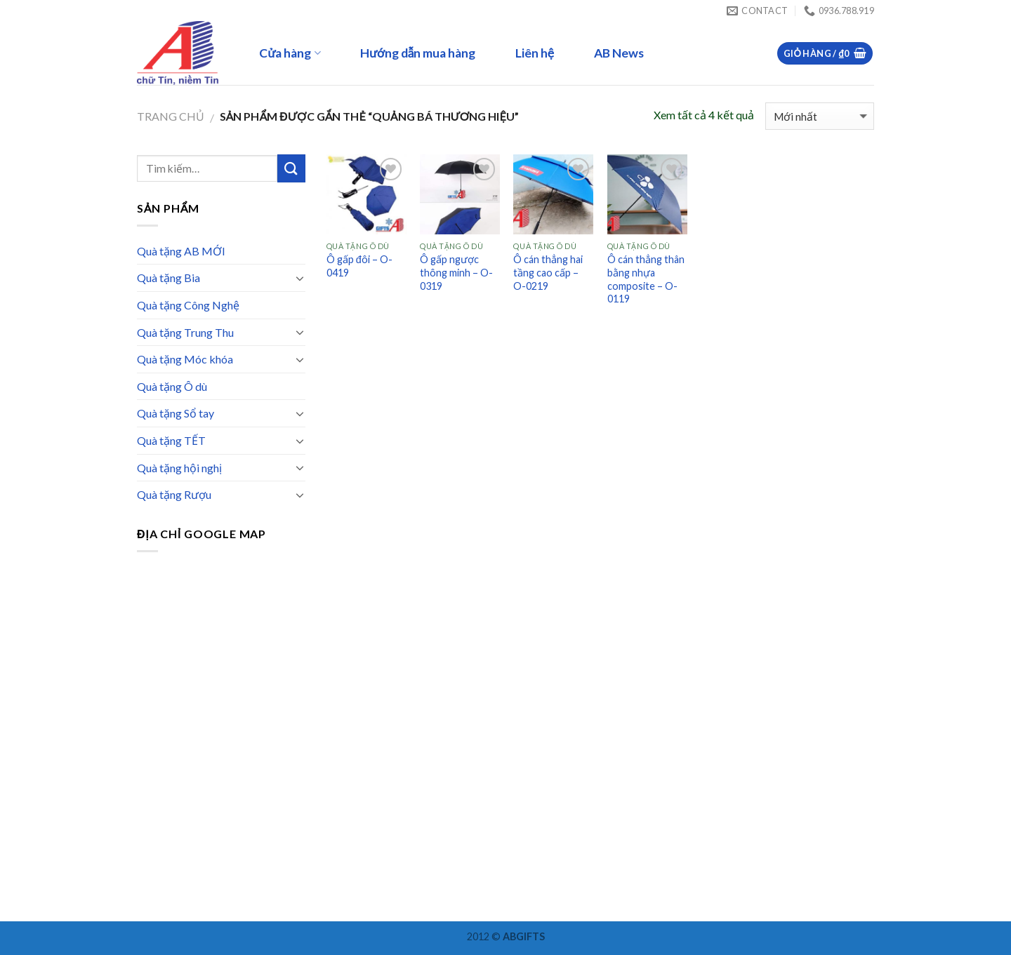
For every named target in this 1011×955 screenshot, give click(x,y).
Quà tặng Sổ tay (175, 413)
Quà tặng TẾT (171, 440)
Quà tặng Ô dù (172, 386)
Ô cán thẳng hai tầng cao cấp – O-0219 (548, 272)
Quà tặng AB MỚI (181, 251)
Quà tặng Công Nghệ (188, 305)
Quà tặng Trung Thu (185, 332)
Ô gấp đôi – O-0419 (359, 266)
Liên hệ (534, 53)
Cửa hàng (289, 53)
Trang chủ (170, 116)
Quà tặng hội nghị (179, 467)
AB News (619, 53)
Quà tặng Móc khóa (185, 359)
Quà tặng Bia (168, 277)
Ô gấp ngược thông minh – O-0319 (456, 272)
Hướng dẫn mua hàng (418, 53)
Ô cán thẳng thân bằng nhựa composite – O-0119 (646, 279)
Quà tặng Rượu (174, 494)
